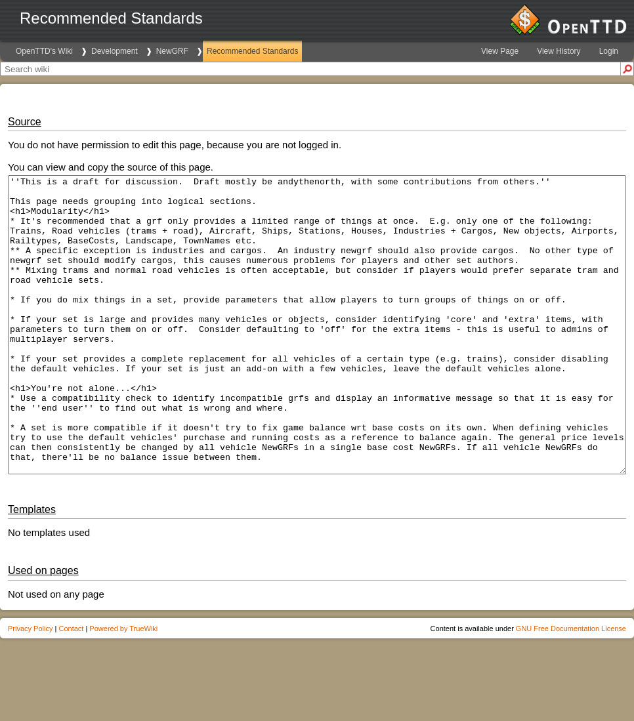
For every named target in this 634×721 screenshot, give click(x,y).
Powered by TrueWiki (123, 687)
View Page (499, 51)
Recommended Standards (252, 51)
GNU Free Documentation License (571, 687)
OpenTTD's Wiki (44, 51)
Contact (70, 687)
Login (608, 51)
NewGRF (172, 51)
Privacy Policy (30, 687)
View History (558, 51)
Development (114, 51)
